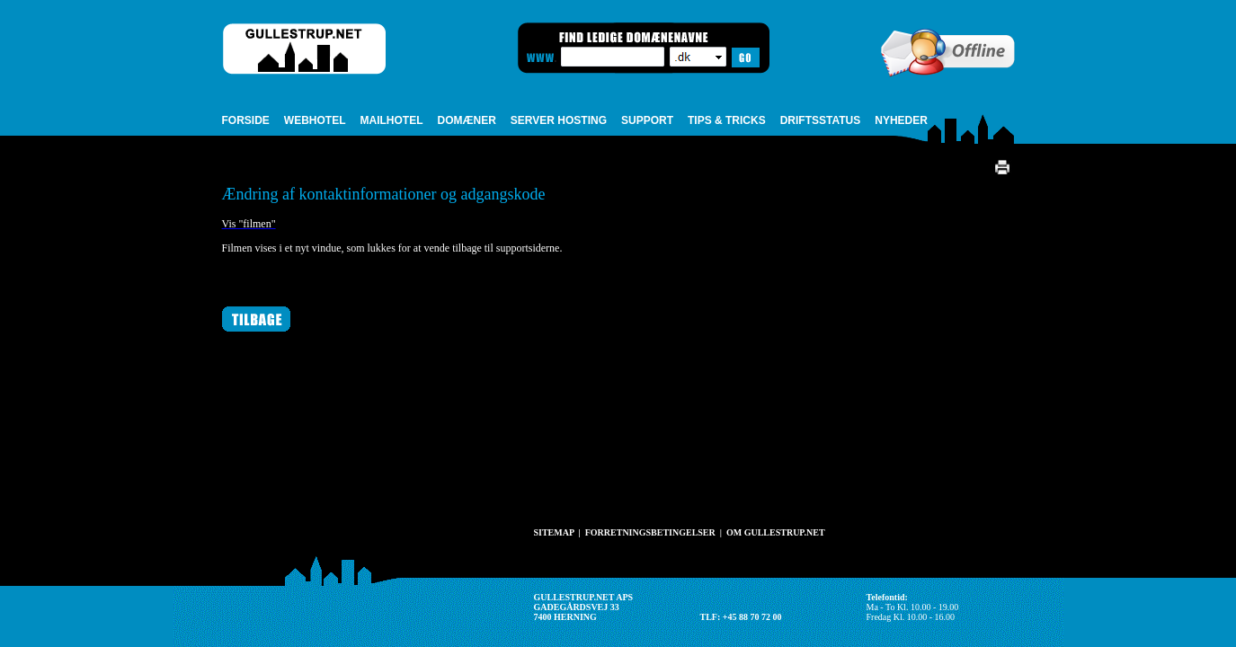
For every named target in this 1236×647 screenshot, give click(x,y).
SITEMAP (554, 532)
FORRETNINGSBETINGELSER (650, 532)
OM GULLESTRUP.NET (775, 532)
